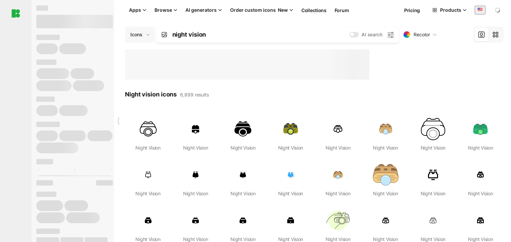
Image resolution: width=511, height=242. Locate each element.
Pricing (412, 10)
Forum (342, 10)
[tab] (481, 34)
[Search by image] (164, 34)
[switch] (354, 34)
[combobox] (480, 10)
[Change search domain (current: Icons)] (140, 35)
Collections (314, 10)
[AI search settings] (390, 34)
